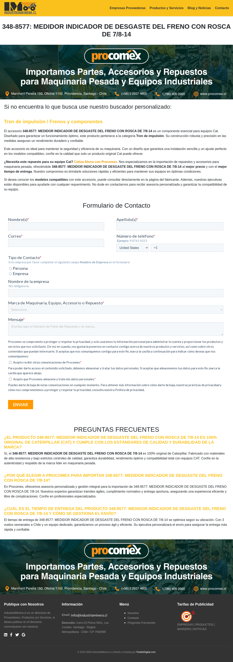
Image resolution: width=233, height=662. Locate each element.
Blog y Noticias (199, 8)
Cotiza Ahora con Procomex (95, 162)
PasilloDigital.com (146, 652)
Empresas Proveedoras (128, 8)
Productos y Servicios (167, 8)
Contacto (222, 8)
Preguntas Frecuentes (141, 622)
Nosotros (133, 613)
